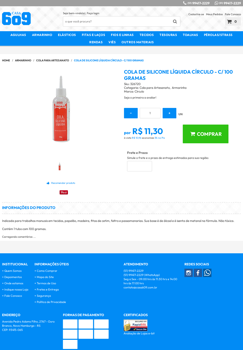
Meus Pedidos (214, 14)
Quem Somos (13, 271)
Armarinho (42, 35)
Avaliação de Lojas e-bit (139, 333)
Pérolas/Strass (218, 35)
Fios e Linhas (122, 35)
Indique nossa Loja (16, 289)
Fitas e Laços (93, 35)
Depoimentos (13, 277)
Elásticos (67, 35)
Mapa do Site (45, 277)
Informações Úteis (51, 264)
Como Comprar (47, 271)
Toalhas (190, 35)
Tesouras (168, 35)
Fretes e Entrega (48, 289)
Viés (112, 42)
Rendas (96, 42)
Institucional (15, 264)
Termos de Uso (46, 283)
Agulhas (18, 35)
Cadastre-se (196, 14)
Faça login (93, 13)
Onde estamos (13, 283)
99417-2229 (199, 3)
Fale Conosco (233, 14)
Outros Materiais (138, 42)
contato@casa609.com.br (140, 287)
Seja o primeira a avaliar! (140, 97)
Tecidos (147, 35)
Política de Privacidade (51, 302)
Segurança (44, 296)
